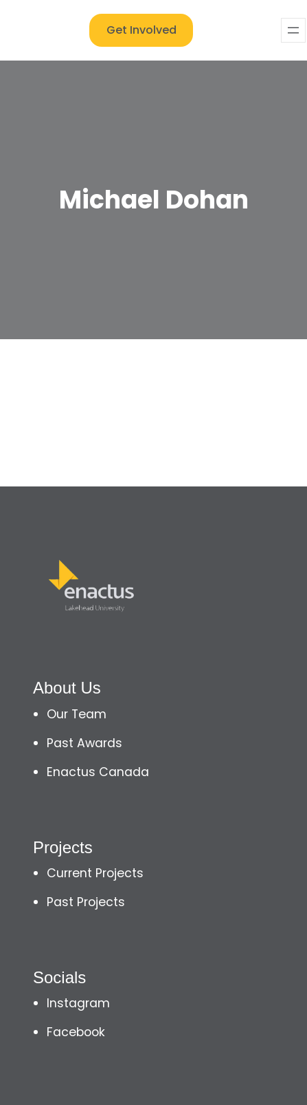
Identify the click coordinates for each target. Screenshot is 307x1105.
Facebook (76, 1032)
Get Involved (141, 30)
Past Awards (84, 743)
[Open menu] (293, 30)
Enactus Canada (98, 772)
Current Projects (95, 873)
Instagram (78, 1003)
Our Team (76, 714)
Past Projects (86, 902)
